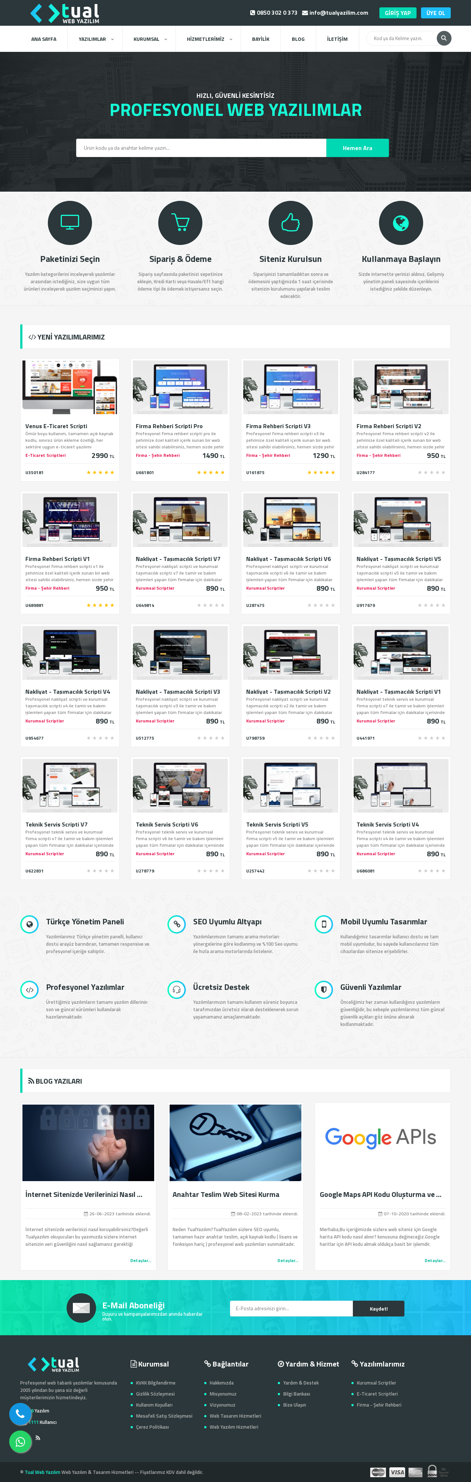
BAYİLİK (260, 39)
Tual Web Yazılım (42, 1472)
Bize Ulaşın (294, 1404)
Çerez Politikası (152, 1427)
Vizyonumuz (223, 1404)
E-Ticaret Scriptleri (377, 1393)
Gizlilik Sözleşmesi (155, 1393)
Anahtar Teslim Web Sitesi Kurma (226, 1194)
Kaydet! (379, 1308)
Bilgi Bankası (296, 1393)
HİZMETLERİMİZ (209, 39)
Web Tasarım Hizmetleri (235, 1415)
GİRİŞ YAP (398, 12)
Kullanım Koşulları (154, 1404)
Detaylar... (140, 1260)
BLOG (298, 39)
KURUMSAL (150, 39)
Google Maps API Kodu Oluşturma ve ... (381, 1194)
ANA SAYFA (43, 39)
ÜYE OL (435, 12)
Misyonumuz (223, 1393)
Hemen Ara (357, 147)
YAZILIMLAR (96, 39)
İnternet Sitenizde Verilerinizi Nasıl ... (83, 1194)
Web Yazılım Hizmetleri (234, 1427)
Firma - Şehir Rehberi (379, 1404)
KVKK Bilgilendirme (156, 1382)
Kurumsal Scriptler (376, 1382)
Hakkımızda (222, 1382)
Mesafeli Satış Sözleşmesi (164, 1415)
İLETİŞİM (337, 39)
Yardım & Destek (301, 1382)
